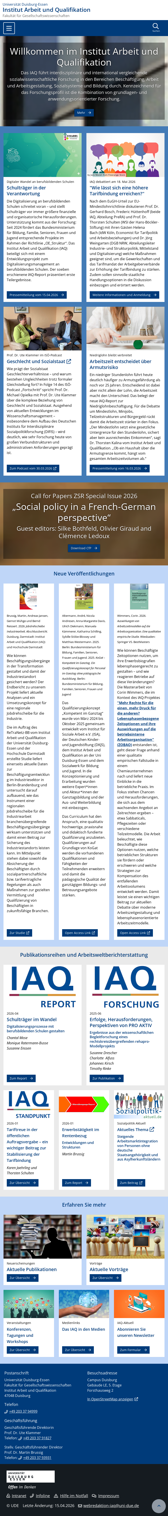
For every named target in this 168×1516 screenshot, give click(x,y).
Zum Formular (130, 1350)
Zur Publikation (104, 1078)
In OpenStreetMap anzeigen (110, 1399)
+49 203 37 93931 (37, 1457)
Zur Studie (17, 933)
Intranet (16, 1495)
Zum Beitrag (129, 1183)
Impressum (105, 1495)
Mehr (81, 113)
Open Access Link (78, 933)
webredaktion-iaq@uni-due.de (111, 1505)
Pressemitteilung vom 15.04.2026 (34, 295)
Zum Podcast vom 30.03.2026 (31, 468)
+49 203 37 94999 (23, 1411)
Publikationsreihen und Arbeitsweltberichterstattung (84, 954)
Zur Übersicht (20, 1183)
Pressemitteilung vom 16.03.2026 (117, 468)
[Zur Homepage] (84, 4)
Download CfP (81, 548)
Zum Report (18, 1078)
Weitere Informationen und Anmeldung (121, 295)
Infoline (40, 1495)
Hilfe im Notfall (71, 1495)
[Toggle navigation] (9, 28)
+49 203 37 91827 (37, 1438)
